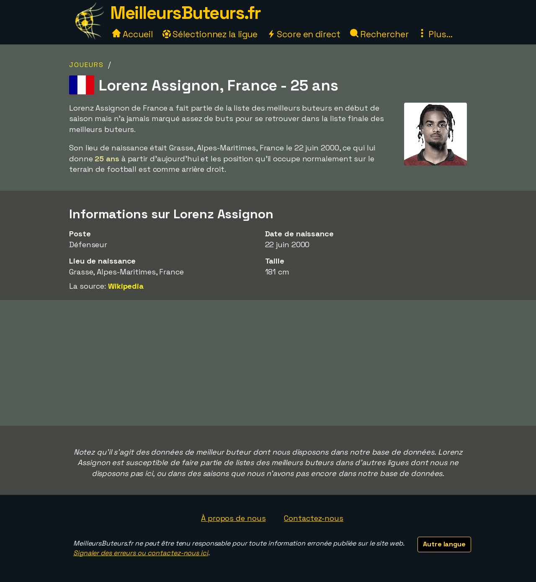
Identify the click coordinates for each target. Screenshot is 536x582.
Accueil (132, 34)
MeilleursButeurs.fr (185, 13)
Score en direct (303, 34)
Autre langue (444, 544)
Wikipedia (126, 286)
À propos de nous (233, 518)
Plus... (435, 34)
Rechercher (379, 34)
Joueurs (86, 64)
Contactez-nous (313, 518)
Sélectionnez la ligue (210, 34)
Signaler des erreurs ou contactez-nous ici (140, 552)
